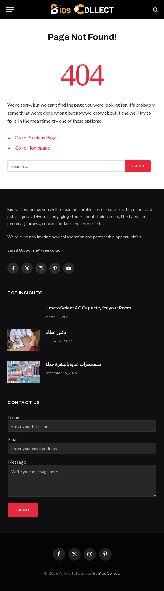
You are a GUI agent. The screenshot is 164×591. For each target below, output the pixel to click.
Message (17, 462)
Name (13, 417)
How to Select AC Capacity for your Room (88, 308)
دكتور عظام (55, 332)
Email (13, 439)
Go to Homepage (32, 147)
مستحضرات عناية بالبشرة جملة (73, 364)
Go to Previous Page (35, 137)
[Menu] (10, 9)
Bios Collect (108, 573)
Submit (22, 510)
